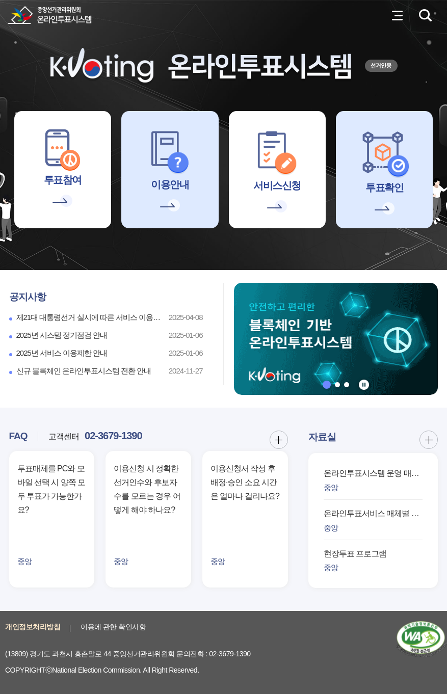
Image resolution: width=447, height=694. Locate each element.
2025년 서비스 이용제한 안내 (62, 353)
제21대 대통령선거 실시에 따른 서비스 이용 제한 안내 (89, 317)
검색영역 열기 (425, 15)
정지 (364, 385)
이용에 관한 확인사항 (113, 627)
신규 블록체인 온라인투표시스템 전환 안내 (83, 370)
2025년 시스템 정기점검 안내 (62, 335)
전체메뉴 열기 (397, 15)
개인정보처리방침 (32, 627)
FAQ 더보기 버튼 (279, 440)
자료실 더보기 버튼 (428, 440)
